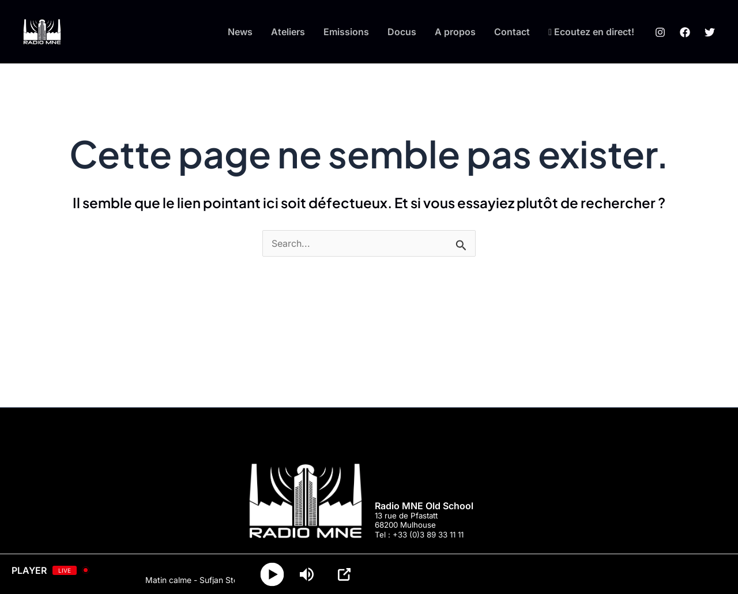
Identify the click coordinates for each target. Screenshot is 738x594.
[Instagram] (660, 32)
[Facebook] (685, 32)
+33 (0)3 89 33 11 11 (428, 534)
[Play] (272, 574)
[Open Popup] (344, 574)
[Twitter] (710, 32)
